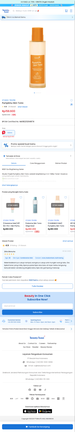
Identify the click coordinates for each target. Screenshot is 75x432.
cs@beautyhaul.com (42, 366)
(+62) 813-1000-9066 (44, 362)
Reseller (35, 347)
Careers (42, 343)
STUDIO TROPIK (8, 100)
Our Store (26, 347)
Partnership (52, 343)
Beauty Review (46, 347)
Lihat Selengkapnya (10, 185)
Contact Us (32, 343)
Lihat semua (68, 241)
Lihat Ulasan (23, 107)
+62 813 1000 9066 (14, 322)
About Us (22, 343)
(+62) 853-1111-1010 (42, 379)
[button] (37, 145)
